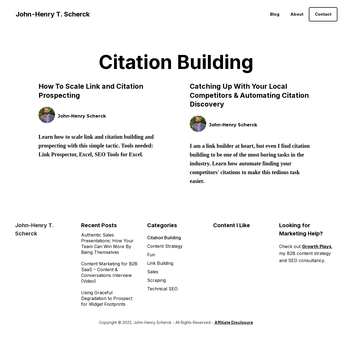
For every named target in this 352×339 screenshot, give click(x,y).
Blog (274, 14)
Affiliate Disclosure (234, 322)
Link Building (160, 263)
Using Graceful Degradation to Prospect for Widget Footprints (106, 298)
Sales (152, 271)
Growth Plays (316, 246)
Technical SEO (162, 288)
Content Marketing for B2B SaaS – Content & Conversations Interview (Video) (109, 272)
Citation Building (164, 237)
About (296, 14)
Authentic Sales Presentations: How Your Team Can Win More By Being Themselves (107, 243)
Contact (323, 14)
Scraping (156, 280)
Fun (151, 254)
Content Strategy (165, 246)
